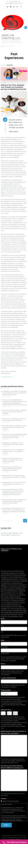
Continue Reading (6, 377)
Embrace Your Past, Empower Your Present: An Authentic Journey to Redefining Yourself (13, 87)
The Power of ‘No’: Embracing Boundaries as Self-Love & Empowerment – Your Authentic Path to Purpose (14, 436)
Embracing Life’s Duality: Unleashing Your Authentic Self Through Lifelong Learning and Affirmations (14, 501)
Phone (5, 664)
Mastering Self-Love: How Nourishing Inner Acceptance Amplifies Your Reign (14, 476)
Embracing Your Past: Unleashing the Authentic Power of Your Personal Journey (13, 451)
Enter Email (4, 647)
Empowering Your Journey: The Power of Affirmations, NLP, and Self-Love (14, 483)
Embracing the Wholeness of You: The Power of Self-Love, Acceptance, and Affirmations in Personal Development (13, 510)
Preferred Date (8, 690)
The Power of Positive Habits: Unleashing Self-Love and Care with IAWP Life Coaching (14, 411)
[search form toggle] (21, 6)
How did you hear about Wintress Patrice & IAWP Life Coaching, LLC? (12, 767)
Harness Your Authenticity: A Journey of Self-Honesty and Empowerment (14, 419)
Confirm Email (5, 653)
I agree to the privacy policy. (10, 801)
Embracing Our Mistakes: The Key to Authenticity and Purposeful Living (13, 443)
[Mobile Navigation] (25, 27)
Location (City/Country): (8, 678)
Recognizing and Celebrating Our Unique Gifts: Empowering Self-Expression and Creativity (12, 468)
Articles (3, 82)
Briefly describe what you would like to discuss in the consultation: (13, 732)
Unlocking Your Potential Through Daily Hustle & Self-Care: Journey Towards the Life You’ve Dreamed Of (14, 393)
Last (2, 632)
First (2, 625)
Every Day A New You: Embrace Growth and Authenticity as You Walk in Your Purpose (14, 427)
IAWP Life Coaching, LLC (11, 37)
